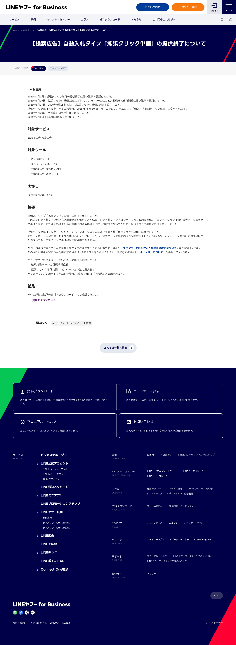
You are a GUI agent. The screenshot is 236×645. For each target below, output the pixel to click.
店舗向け (167, 454)
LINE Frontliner (204, 539)
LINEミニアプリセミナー (195, 471)
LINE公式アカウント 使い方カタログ (196, 454)
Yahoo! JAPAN (39, 623)
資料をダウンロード (43, 300)
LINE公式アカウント (55, 463)
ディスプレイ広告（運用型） (57, 522)
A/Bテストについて (151, 252)
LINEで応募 (49, 544)
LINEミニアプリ (52, 495)
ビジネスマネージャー (55, 455)
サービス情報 (175, 488)
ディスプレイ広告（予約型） (57, 527)
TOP (218, 595)
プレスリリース (154, 522)
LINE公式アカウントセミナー (161, 471)
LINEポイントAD (53, 561)
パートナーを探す (156, 539)
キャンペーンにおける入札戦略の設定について (149, 248)
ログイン (214, 10)
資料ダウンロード (110, 20)
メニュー (228, 7)
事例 (33, 20)
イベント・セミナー (58, 20)
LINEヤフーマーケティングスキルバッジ (167, 561)
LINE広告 (47, 535)
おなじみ (151, 573)
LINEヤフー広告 (52, 512)
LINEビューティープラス (55, 469)
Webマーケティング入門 (201, 488)
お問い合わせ (152, 7)
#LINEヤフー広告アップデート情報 (71, 323)
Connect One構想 (54, 569)
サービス (14, 20)
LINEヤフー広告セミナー (159, 476)
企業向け (151, 454)
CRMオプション (51, 479)
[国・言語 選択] (230, 19)
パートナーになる (180, 539)
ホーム (16, 30)
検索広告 (47, 518)
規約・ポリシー (20, 623)
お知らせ (136, 20)
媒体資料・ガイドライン (181, 506)
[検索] (222, 19)
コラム (84, 20)
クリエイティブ (154, 493)
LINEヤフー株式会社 (60, 623)
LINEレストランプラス (54, 474)
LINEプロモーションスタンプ (60, 503)
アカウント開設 (188, 7)
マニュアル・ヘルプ (157, 556)
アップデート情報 (193, 522)
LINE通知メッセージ (55, 487)
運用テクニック (154, 488)
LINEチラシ (49, 552)
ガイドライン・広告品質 (181, 493)
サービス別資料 (155, 506)
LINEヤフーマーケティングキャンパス (192, 556)
